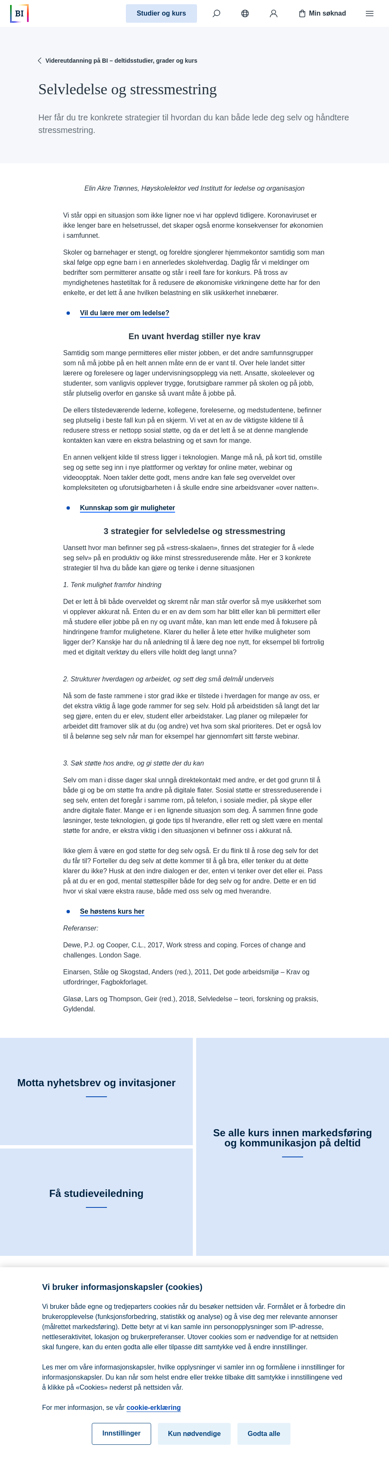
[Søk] (216, 13)
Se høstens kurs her (112, 911)
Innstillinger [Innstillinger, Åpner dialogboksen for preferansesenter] (121, 1442)
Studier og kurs (161, 13)
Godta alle (264, 1443)
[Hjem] (19, 13)
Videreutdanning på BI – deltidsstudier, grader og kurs (116, 60)
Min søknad (321, 13)
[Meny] (369, 13)
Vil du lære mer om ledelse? (124, 312)
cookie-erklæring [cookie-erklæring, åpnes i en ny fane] (154, 1417)
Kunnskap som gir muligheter (127, 507)
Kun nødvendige (194, 1443)
